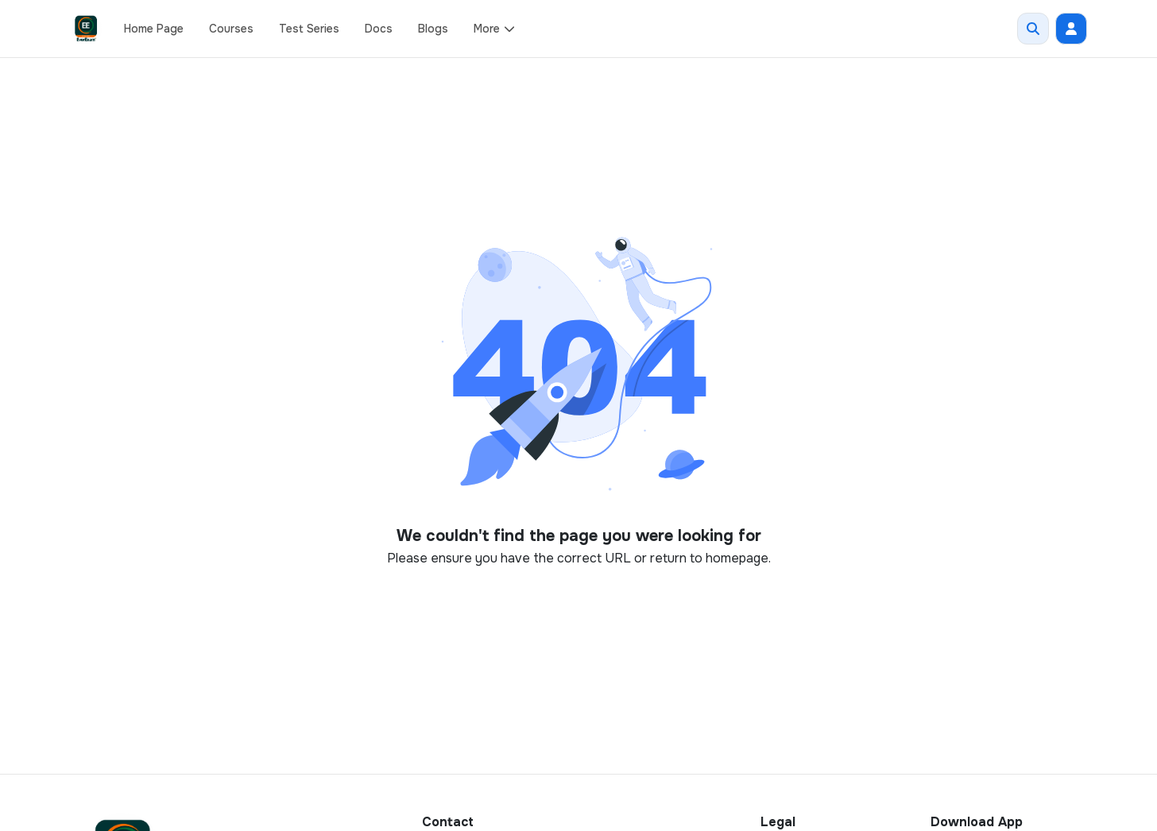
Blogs (433, 28)
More (495, 28)
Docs (379, 28)
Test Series (309, 28)
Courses (231, 28)
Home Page (154, 28)
